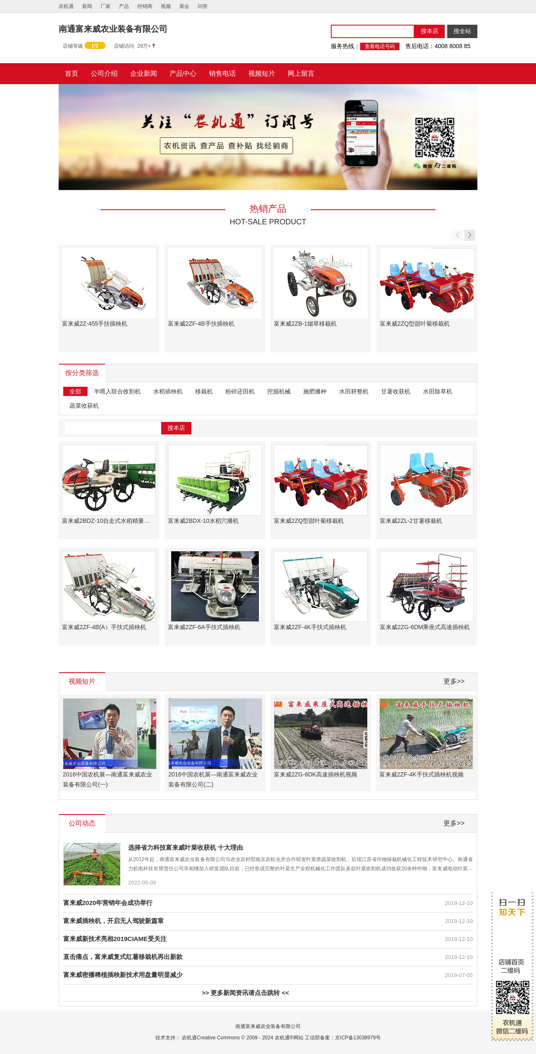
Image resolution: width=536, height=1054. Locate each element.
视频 (166, 6)
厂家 (105, 6)
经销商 (144, 6)
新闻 (87, 6)
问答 (203, 6)
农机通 (66, 6)
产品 (124, 6)
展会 (184, 6)
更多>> (454, 681)
